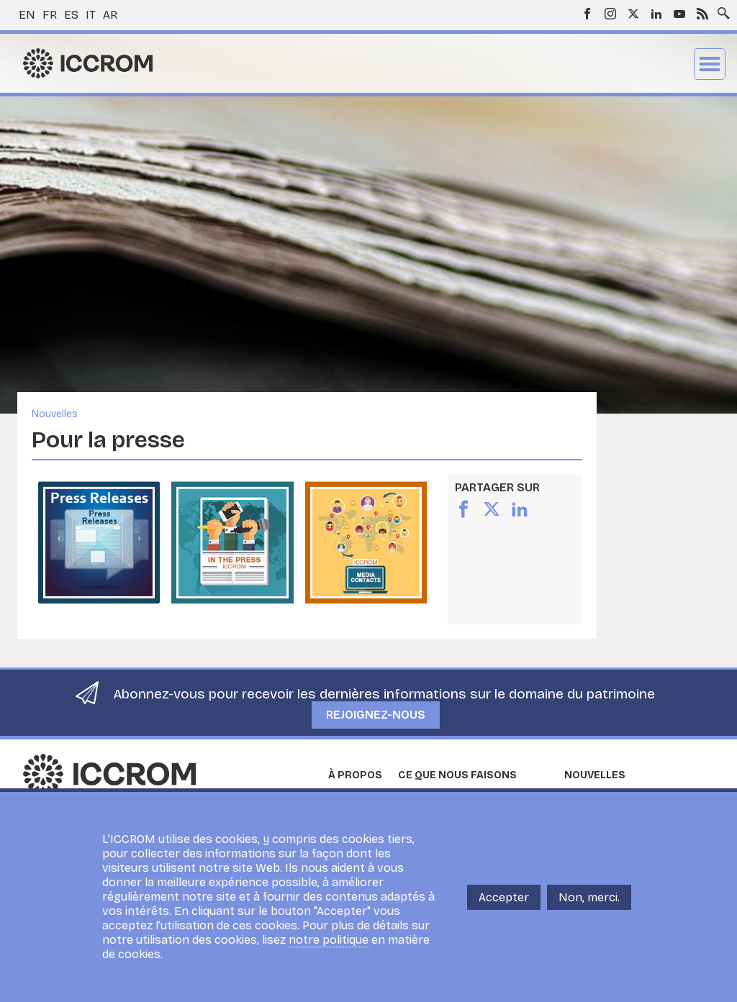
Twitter (633, 13)
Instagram (610, 13)
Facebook (587, 13)
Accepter (504, 897)
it (91, 15)
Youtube (679, 13)
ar (110, 15)
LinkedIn (656, 13)
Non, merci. (589, 897)
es (71, 15)
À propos (355, 775)
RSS (702, 13)
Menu (709, 64)
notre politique (328, 940)
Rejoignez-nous (375, 714)
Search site (720, 9)
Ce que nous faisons (457, 775)
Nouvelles (55, 414)
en (27, 15)
